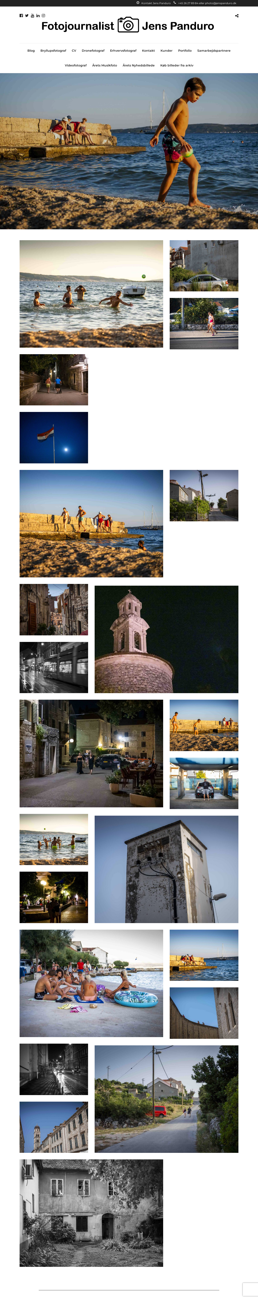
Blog (31, 51)
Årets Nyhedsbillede (139, 65)
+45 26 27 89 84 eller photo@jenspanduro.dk (205, 3)
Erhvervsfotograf (123, 51)
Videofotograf (76, 65)
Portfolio (185, 51)
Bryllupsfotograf (53, 51)
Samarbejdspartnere (214, 51)
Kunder (167, 51)
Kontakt (148, 51)
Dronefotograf (93, 51)
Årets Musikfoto (104, 65)
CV (74, 51)
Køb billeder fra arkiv (176, 65)
